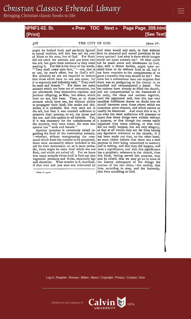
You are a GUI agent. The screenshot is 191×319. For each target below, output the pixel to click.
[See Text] (155, 34)
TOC (94, 28)
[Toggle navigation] (181, 10)
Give (142, 277)
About (94, 277)
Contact (132, 277)
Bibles (85, 277)
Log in (50, 277)
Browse (74, 277)
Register (61, 277)
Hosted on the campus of (96, 303)
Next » (111, 28)
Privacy (120, 277)
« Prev (78, 28)
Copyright (107, 277)
